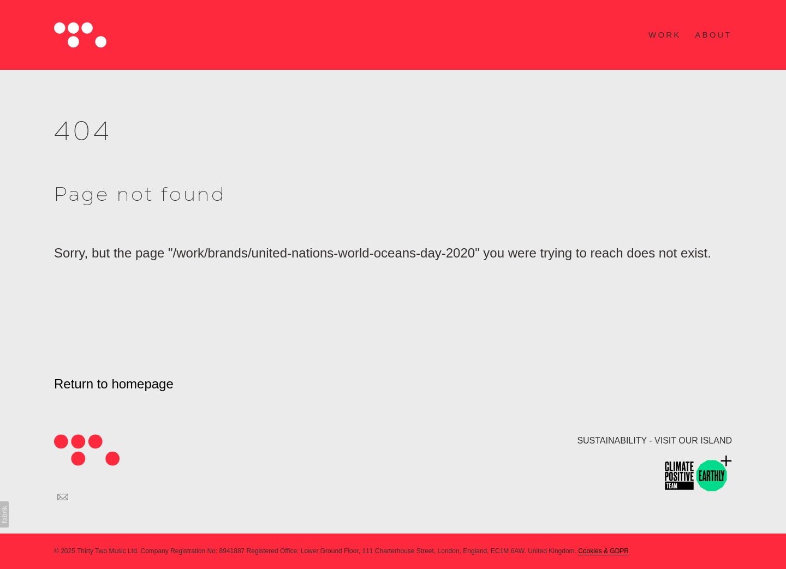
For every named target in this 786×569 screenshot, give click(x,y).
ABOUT (713, 34)
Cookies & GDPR (603, 551)
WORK (664, 34)
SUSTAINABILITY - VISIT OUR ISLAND (654, 440)
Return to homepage (114, 383)
